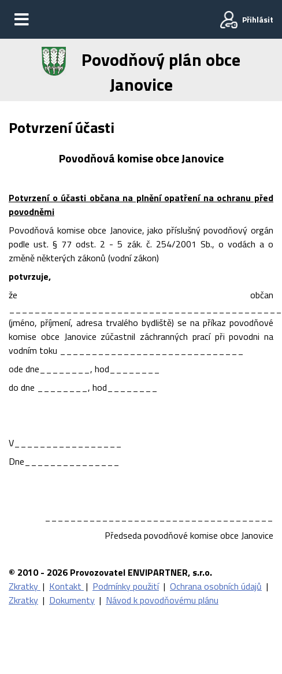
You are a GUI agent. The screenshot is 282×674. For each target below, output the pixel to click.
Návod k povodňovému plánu (162, 600)
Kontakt (66, 586)
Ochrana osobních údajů (216, 586)
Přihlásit (257, 19)
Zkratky (24, 586)
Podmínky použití (125, 586)
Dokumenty (72, 600)
